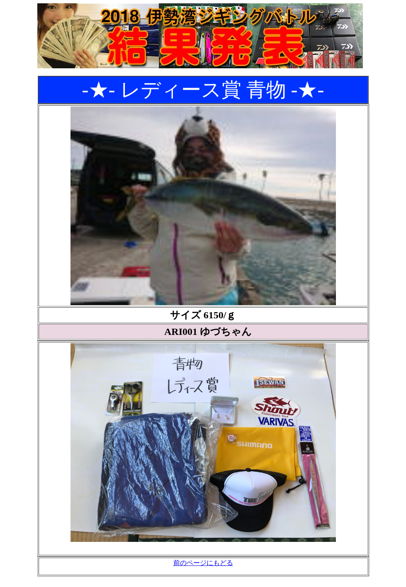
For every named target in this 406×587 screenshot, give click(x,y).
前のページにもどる (203, 562)
